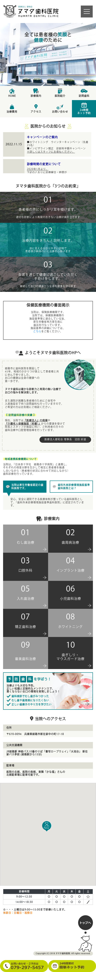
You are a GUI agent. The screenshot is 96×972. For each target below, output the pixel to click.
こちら (37, 331)
